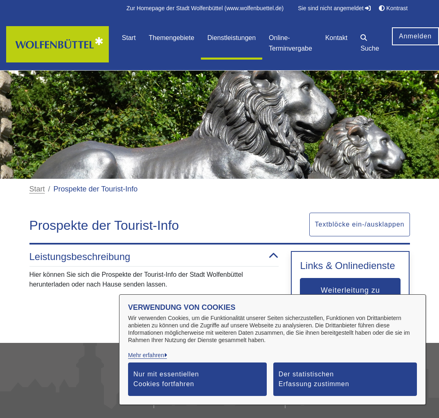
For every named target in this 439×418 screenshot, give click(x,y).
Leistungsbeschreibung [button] (154, 257)
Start (37, 189)
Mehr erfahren (146, 355)
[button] (369, 44)
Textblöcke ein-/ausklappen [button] (359, 224)
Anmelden (415, 36)
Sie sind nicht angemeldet (334, 8)
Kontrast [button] (393, 8)
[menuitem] (205, 8)
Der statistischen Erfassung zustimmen (314, 379)
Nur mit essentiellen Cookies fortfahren (166, 379)
